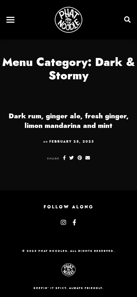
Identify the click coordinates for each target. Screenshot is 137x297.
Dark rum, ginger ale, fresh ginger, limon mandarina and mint (69, 121)
